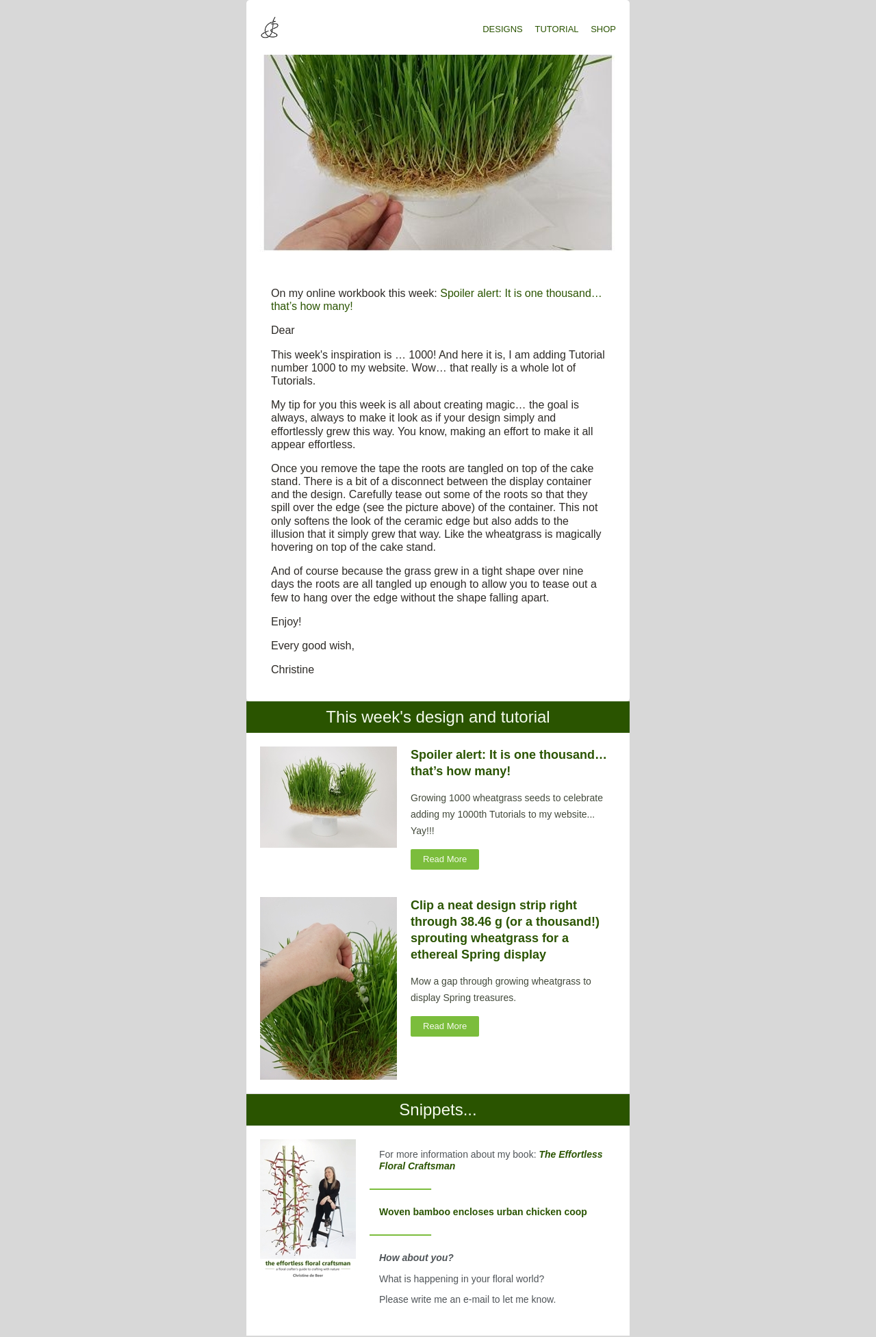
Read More (445, 859)
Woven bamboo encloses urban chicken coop (483, 1211)
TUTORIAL (557, 29)
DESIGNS (502, 29)
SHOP (603, 29)
